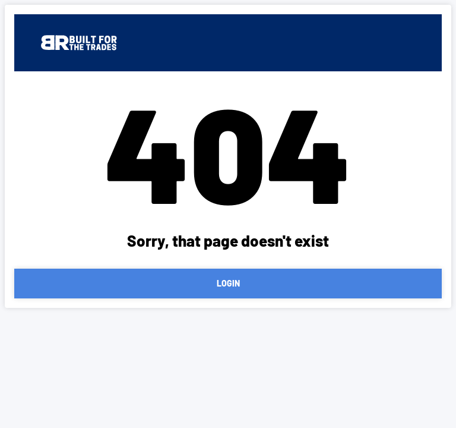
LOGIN (228, 283)
